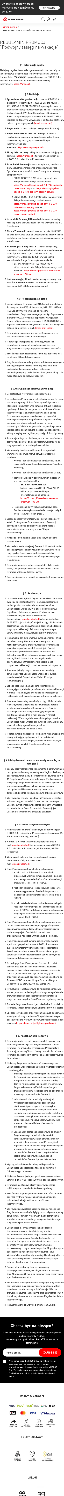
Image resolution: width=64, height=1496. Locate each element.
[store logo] (13, 19)
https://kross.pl (25, 155)
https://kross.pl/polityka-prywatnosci (36, 1022)
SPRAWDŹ (49, 7)
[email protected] (43, 123)
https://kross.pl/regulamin (30, 147)
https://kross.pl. (22, 83)
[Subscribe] (50, 1352)
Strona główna (10, 27)
